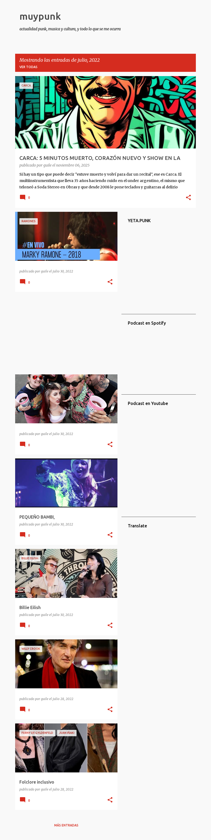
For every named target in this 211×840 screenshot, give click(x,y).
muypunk (40, 16)
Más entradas (66, 825)
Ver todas (28, 67)
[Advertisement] (64, 333)
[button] (188, 198)
